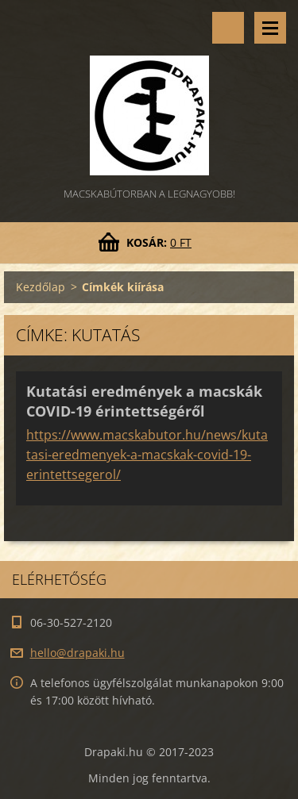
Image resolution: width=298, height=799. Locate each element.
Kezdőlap (40, 286)
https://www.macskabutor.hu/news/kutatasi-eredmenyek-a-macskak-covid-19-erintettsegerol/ (147, 454)
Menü (270, 28)
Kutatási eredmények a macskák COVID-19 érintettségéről (144, 401)
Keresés (228, 28)
